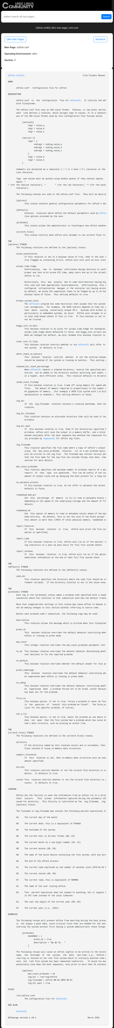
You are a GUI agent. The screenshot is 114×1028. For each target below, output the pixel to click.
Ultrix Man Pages (15, 39)
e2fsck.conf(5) (16, 75)
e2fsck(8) (75, 100)
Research (100, 39)
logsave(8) (49, 438)
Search (106, 16)
